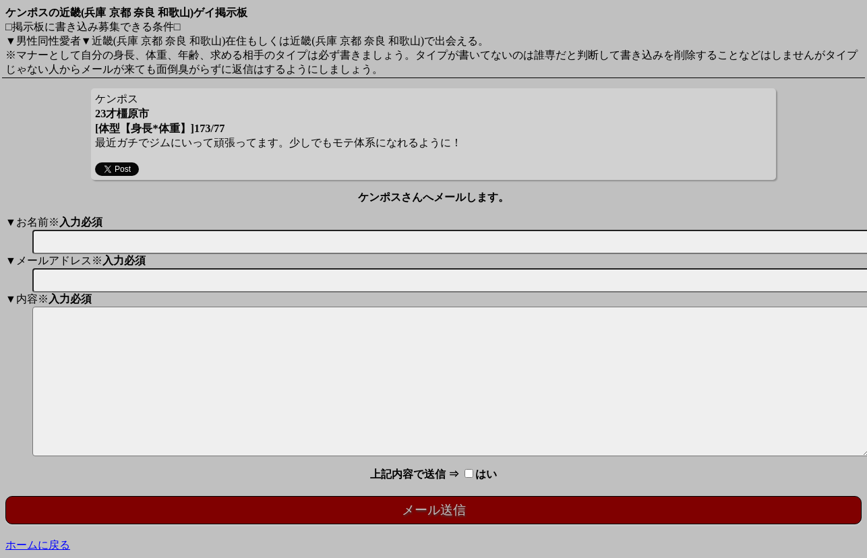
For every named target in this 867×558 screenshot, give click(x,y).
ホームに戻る (37, 545)
